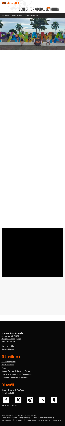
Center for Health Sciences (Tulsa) (15, 371)
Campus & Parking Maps (11, 339)
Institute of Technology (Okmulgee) (16, 374)
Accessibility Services (9, 418)
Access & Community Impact (42, 418)
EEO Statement (6, 420)
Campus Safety (24, 418)
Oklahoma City (7, 365)
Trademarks (57, 420)
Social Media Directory (10, 393)
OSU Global (5, 15)
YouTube (20, 390)
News (3, 390)
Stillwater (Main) (8, 362)
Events (11, 390)
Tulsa (3, 368)
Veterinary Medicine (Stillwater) (14, 377)
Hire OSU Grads (7, 349)
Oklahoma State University (12, 333)
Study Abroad (17, 15)
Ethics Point (19, 420)
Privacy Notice (31, 420)
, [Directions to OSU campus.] (10, 336)
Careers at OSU (7, 346)
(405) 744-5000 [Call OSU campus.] (8, 342)
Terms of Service (44, 420)
